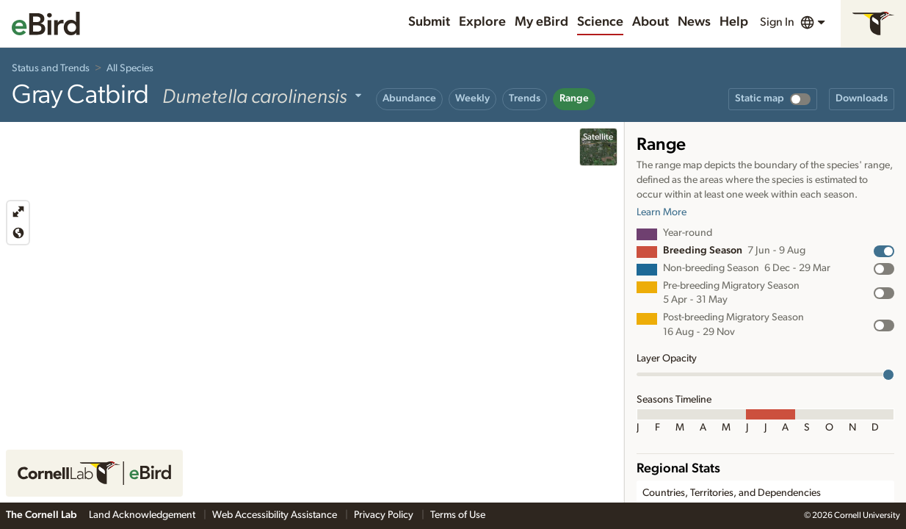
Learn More (661, 212)
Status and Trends (51, 68)
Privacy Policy (385, 515)
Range (574, 98)
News (694, 22)
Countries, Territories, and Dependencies (731, 493)
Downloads (862, 98)
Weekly (472, 98)
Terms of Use (457, 515)
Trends (524, 98)
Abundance (409, 98)
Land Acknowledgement (143, 515)
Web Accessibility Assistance (275, 515)
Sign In (777, 22)
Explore (482, 22)
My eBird (541, 22)
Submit (429, 22)
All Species (129, 68)
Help (734, 22)
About (650, 22)
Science (600, 22)
